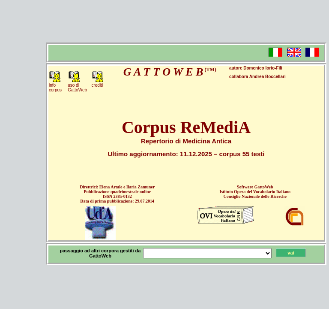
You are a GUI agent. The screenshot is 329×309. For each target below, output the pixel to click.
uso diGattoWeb (77, 87)
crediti (97, 85)
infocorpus (55, 87)
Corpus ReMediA (186, 127)
